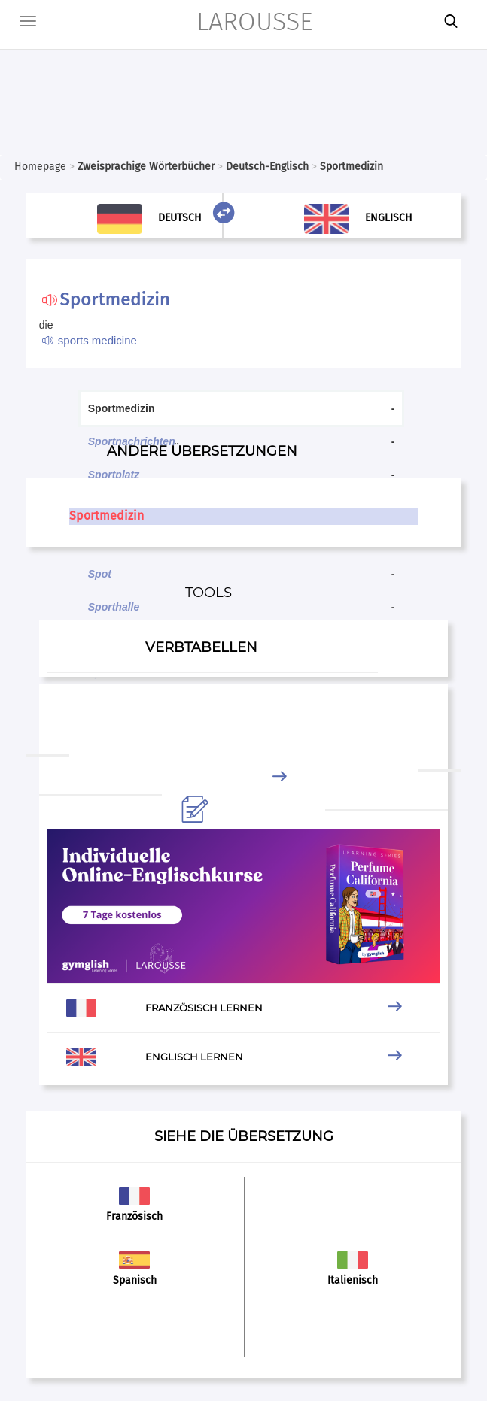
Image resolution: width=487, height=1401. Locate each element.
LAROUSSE (254, 21)
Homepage (40, 166)
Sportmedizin (106, 515)
